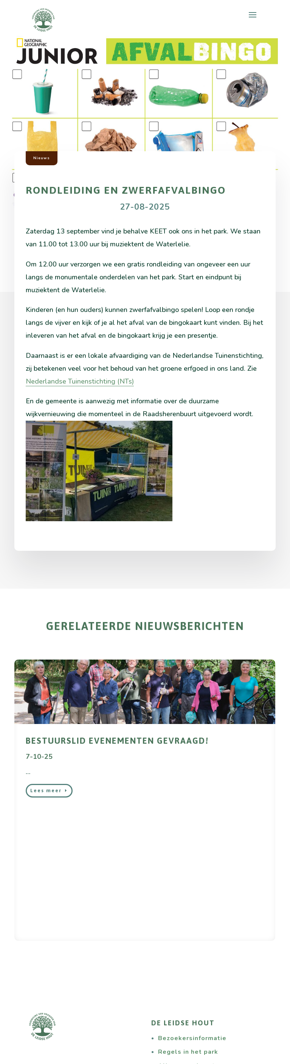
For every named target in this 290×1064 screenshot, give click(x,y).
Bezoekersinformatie (192, 906)
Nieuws (41, 158)
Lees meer (46, 790)
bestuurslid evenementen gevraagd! (117, 741)
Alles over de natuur (191, 934)
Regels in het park (188, 920)
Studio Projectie (107, 1057)
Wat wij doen (57, 998)
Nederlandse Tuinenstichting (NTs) (80, 381)
